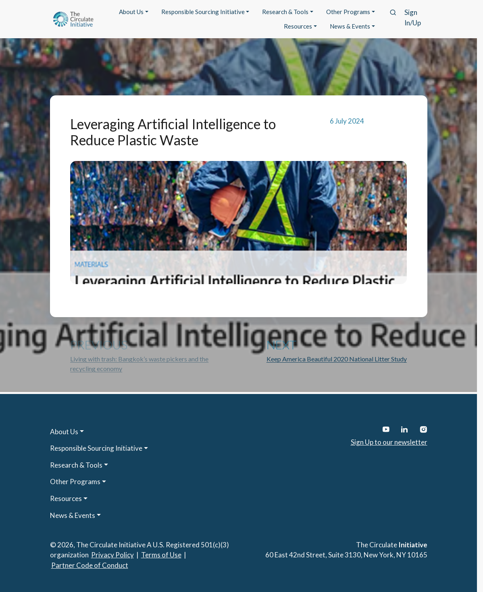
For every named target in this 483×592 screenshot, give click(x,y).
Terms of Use (161, 555)
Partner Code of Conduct (89, 565)
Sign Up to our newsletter (389, 442)
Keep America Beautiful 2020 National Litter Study (336, 359)
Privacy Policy (112, 555)
